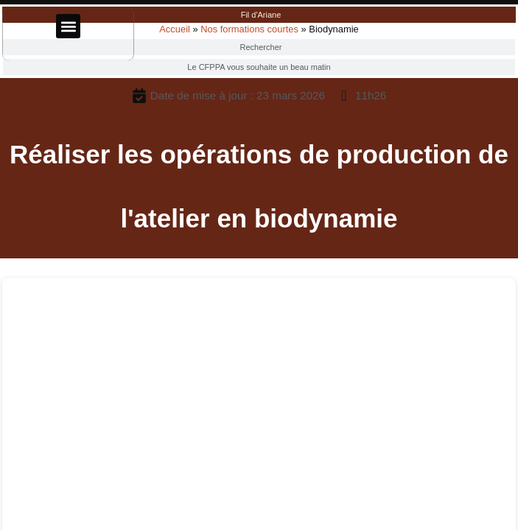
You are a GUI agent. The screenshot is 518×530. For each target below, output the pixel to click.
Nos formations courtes (249, 29)
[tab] (259, 15)
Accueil (174, 29)
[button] (68, 26)
